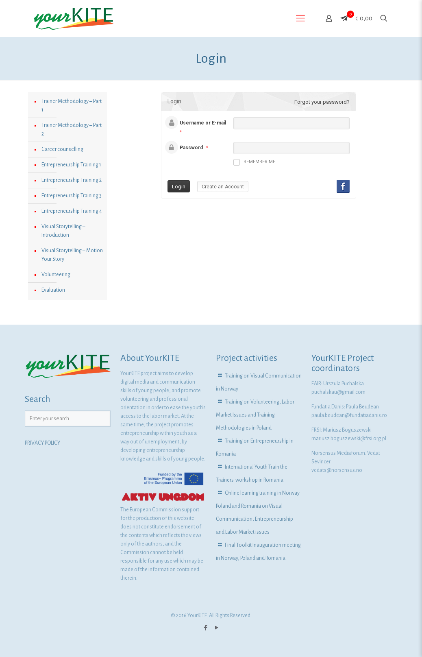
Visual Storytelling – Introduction (63, 231)
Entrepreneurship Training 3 (71, 196)
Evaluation (53, 290)
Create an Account (223, 187)
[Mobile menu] (300, 18)
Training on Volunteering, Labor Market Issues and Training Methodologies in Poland (255, 415)
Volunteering (55, 274)
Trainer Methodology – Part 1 (71, 105)
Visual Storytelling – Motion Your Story (72, 255)
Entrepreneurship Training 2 (71, 180)
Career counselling (62, 149)
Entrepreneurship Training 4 (71, 211)
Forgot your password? (322, 102)
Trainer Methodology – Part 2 (71, 129)
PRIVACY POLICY (42, 443)
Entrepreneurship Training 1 (71, 165)
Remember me (254, 162)
